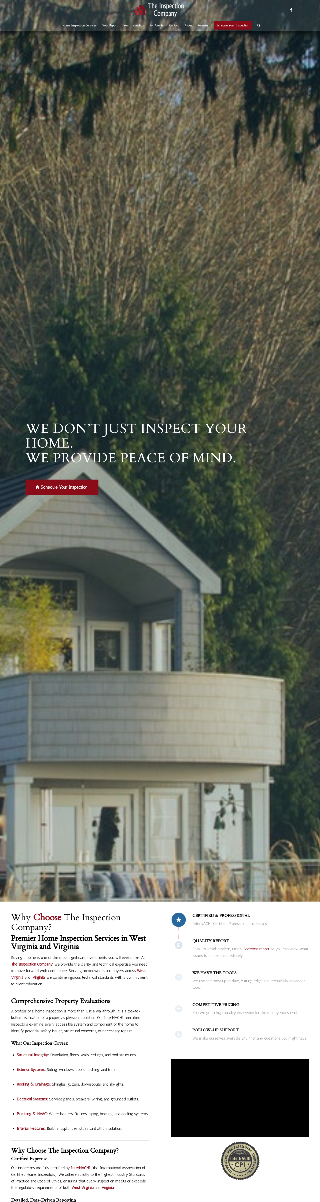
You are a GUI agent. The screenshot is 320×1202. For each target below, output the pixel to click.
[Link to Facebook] (291, 10)
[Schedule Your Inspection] (62, 487)
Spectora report (256, 948)
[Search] (257, 25)
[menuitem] (79, 25)
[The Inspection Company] (160, 10)
